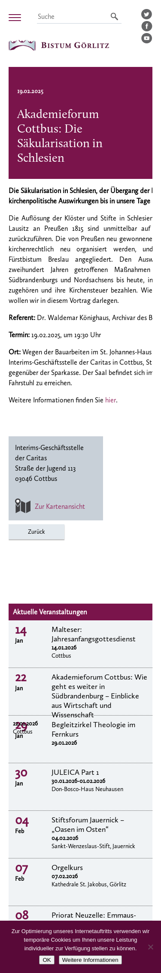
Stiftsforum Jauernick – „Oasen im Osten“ (88, 824)
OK (47, 960)
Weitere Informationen (90, 960)
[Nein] (150, 947)
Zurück (36, 531)
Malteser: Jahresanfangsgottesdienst (94, 634)
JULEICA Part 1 (75, 772)
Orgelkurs (67, 867)
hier (110, 400)
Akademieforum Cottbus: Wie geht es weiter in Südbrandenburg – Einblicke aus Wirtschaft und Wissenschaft (99, 695)
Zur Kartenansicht (50, 506)
